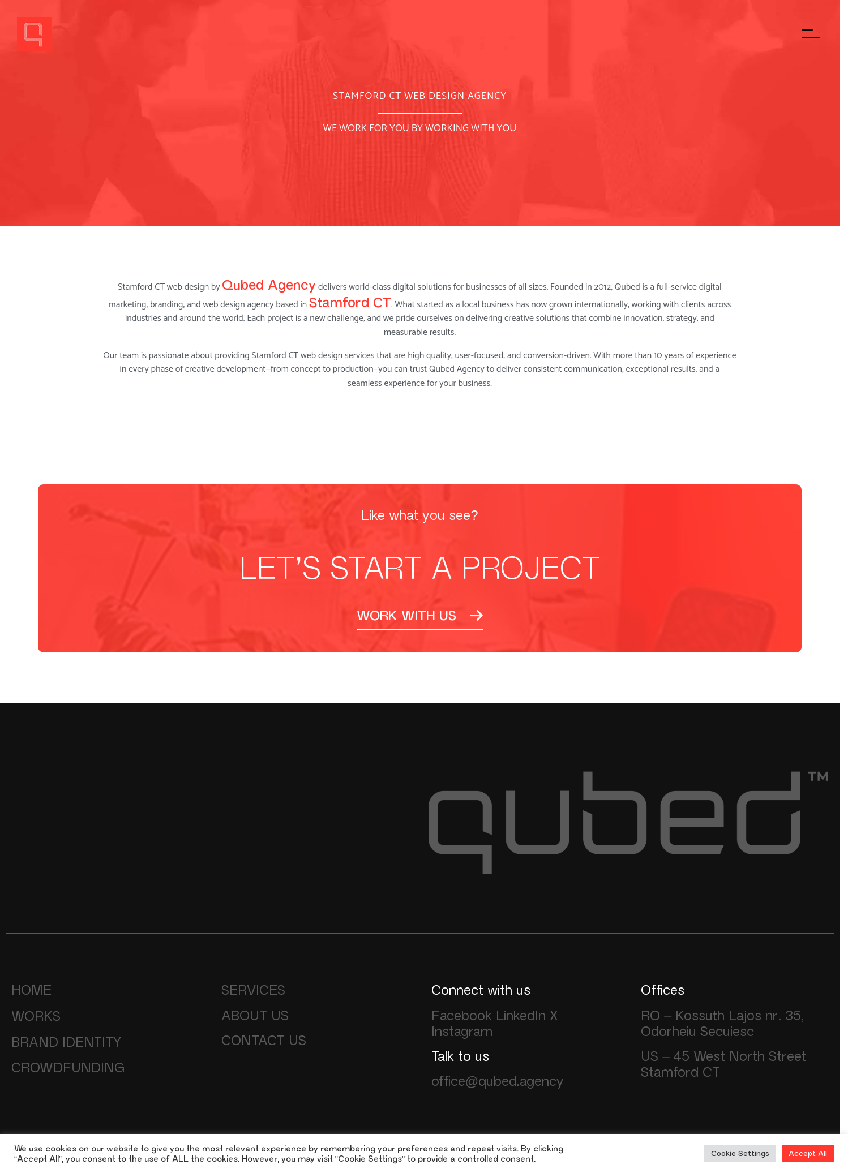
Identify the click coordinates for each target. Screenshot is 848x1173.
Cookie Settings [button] (740, 1153)
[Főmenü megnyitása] (811, 34)
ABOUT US (255, 1015)
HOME (31, 990)
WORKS (36, 1016)
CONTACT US (263, 1040)
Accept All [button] (808, 1153)
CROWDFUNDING (68, 1067)
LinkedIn (521, 1015)
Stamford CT (350, 303)
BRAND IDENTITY (66, 1042)
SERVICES (253, 990)
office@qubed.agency (497, 1081)
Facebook (461, 1015)
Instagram (461, 1031)
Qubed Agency (269, 285)
